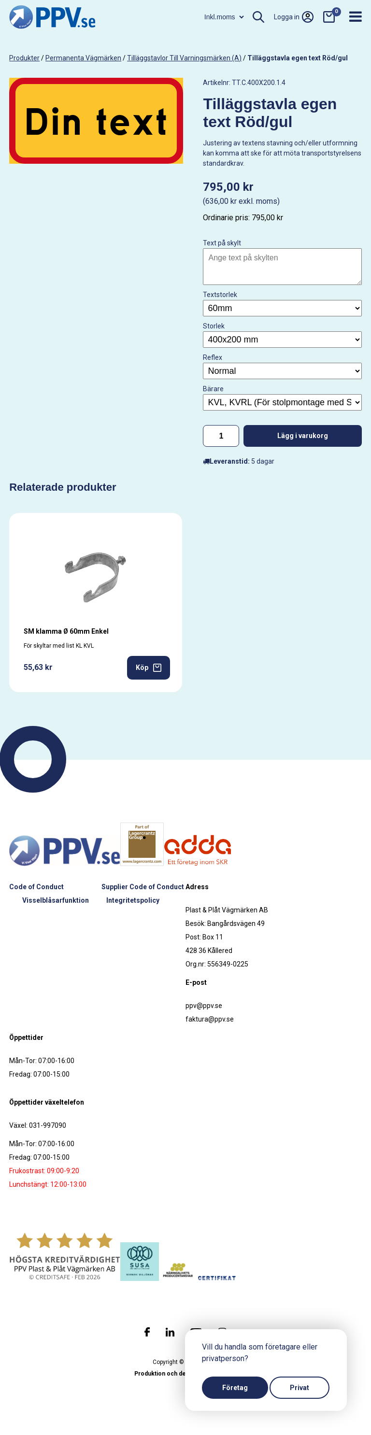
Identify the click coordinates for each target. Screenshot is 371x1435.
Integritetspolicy (132, 900)
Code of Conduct (36, 887)
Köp (148, 668)
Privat (299, 1388)
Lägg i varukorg (302, 436)
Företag (235, 1388)
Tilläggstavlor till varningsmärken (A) (184, 58)
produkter (24, 58)
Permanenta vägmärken (83, 58)
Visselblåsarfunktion (55, 900)
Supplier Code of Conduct (142, 887)
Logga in (294, 17)
